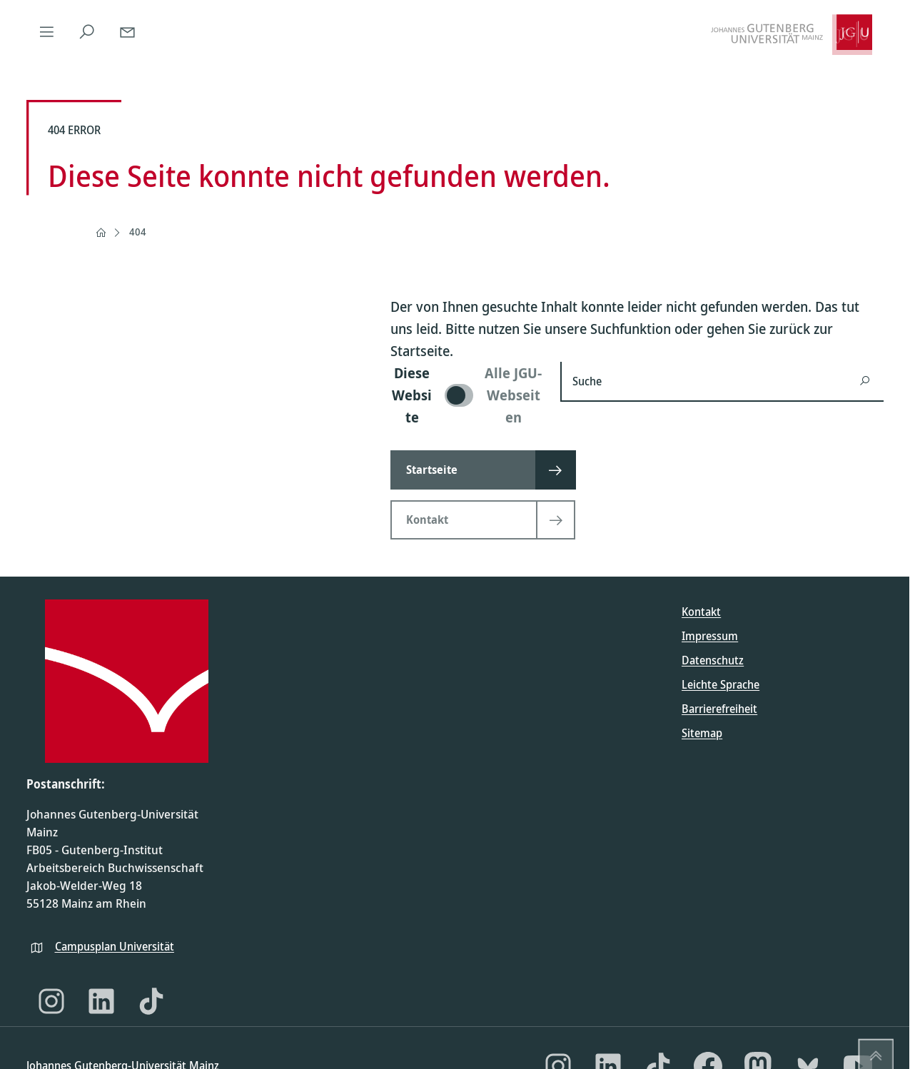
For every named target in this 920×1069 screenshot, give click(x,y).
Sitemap (702, 733)
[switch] (466, 395)
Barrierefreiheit (719, 708)
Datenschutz (713, 660)
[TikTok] (151, 1001)
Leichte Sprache (720, 684)
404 (137, 231)
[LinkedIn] (101, 1001)
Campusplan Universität (114, 946)
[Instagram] (51, 1001)
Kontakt (701, 611)
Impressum (710, 636)
